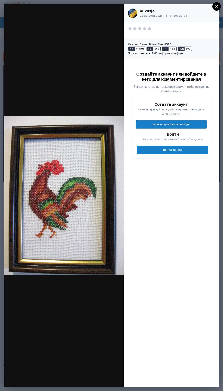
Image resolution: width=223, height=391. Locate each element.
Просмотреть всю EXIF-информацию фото (155, 53)
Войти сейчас (172, 149)
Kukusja (147, 11)
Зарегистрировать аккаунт (171, 124)
